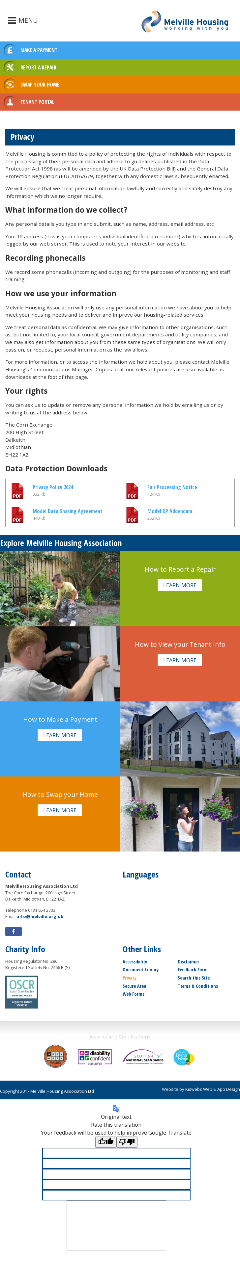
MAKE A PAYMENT (38, 50)
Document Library (141, 969)
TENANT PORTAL (37, 102)
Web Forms (133, 994)
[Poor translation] (126, 1142)
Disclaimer (188, 961)
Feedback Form (193, 969)
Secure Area (134, 986)
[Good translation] (105, 1142)
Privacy (129, 978)
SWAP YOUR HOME (39, 84)
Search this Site (194, 978)
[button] (180, 585)
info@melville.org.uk (39, 916)
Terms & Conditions (198, 986)
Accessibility (135, 961)
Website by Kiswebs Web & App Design (201, 1089)
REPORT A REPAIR (38, 67)
